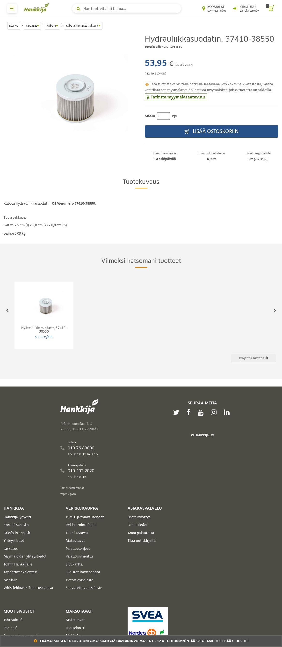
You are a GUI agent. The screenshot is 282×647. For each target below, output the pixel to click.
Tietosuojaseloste (79, 580)
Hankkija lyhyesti (17, 517)
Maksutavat (75, 540)
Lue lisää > (225, 641)
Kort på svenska (16, 524)
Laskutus (11, 548)
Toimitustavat (77, 532)
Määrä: (150, 116)
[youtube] (202, 412)
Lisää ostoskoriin (211, 131)
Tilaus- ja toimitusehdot (85, 517)
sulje (243, 641)
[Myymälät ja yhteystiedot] (214, 8)
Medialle (11, 580)
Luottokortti (75, 627)
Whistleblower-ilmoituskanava (28, 587)
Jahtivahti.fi (13, 619)
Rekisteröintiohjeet (81, 524)
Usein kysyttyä (139, 517)
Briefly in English (17, 532)
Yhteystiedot (14, 540)
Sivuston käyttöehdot (83, 572)
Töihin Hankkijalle (18, 564)
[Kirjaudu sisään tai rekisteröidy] (246, 8)
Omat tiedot (138, 524)
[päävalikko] (12, 8)
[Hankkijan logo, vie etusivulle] (37, 8)
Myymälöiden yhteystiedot (25, 556)
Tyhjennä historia (253, 358)
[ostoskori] (270, 8)
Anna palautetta (141, 532)
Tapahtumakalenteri (20, 572)
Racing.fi (10, 627)
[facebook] (190, 412)
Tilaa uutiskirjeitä (142, 540)
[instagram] (215, 412)
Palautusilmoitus (79, 556)
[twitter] (177, 412)
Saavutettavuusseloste (84, 587)
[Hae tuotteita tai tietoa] (126, 8)
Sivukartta (74, 564)
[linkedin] (228, 412)
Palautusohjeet (78, 548)
